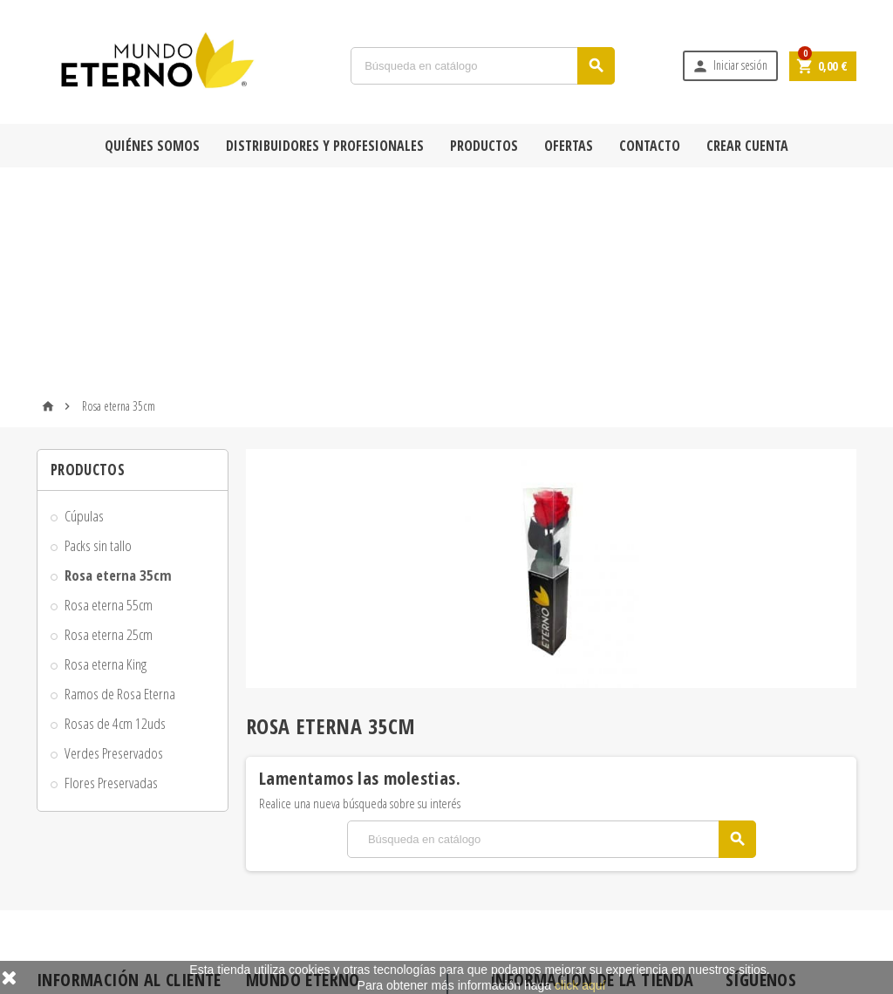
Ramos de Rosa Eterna (120, 476)
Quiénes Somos (152, 145)
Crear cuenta (747, 145)
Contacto (649, 145)
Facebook (743, 800)
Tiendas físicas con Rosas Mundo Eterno (345, 912)
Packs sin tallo (98, 327)
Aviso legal (71, 894)
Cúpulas (84, 298)
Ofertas (568, 145)
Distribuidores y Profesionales (325, 145)
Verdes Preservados (114, 535)
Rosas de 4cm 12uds (115, 505)
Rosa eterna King (106, 446)
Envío (61, 818)
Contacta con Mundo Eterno (320, 886)
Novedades (283, 818)
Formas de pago (83, 869)
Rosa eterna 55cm (109, 387)
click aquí (580, 985)
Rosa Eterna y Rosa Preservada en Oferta (345, 793)
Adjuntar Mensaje (87, 920)
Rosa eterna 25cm (109, 416)
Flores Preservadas (111, 565)
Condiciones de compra (102, 844)
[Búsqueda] (483, 66)
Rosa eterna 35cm (118, 357)
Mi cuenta (280, 937)
